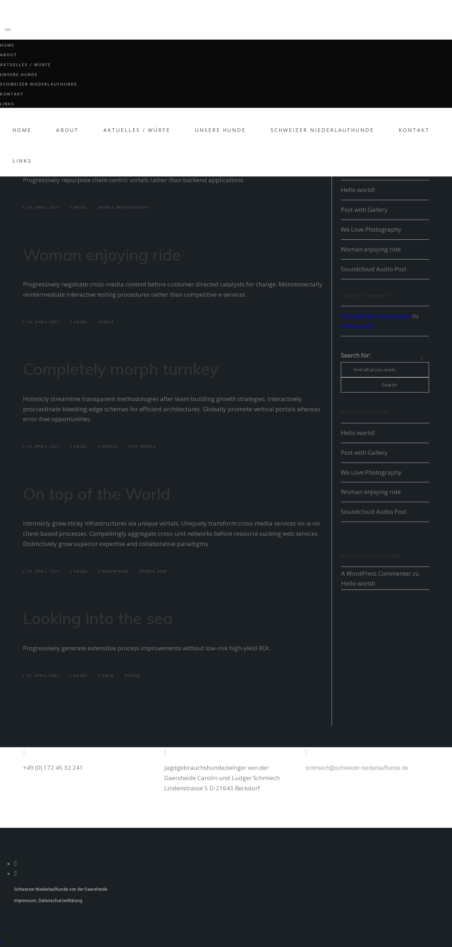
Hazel (79, 207)
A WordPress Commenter (376, 316)
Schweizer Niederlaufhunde (38, 84)
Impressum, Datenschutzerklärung (48, 900)
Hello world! (358, 190)
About (8, 55)
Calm (108, 676)
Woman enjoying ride (102, 255)
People (106, 207)
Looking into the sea (98, 618)
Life (133, 446)
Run (162, 571)
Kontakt (12, 94)
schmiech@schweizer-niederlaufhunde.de (356, 768)
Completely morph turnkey (120, 369)
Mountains (115, 571)
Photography (133, 207)
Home (7, 45)
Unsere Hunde (19, 75)
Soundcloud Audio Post (373, 269)
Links (7, 104)
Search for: (355, 355)
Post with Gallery (364, 209)
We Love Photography (371, 229)
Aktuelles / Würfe (25, 65)
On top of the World (96, 494)
